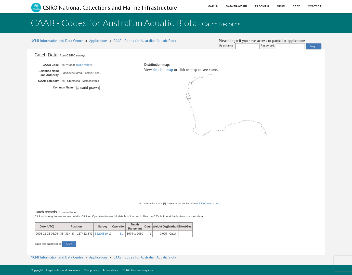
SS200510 (101, 233)
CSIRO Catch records (208, 203)
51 (121, 233)
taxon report (83, 64)
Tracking (262, 6)
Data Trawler (236, 6)
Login (313, 46)
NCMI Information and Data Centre (57, 40)
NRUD (281, 6)
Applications (98, 40)
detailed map (163, 69)
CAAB (296, 6)
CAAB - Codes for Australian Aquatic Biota (144, 40)
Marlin (213, 6)
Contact (314, 6)
